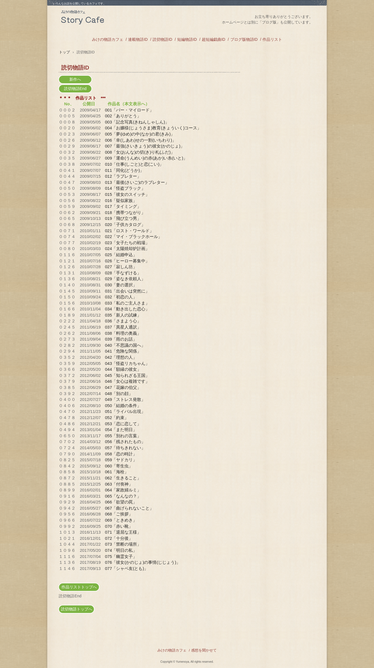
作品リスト (272, 39)
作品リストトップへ (79, 587)
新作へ (75, 79)
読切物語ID (162, 39)
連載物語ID (138, 39)
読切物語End (75, 88)
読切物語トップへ (76, 609)
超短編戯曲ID (213, 39)
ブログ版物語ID (244, 39)
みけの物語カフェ (103, 18)
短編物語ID (187, 39)
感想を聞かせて (204, 650)
